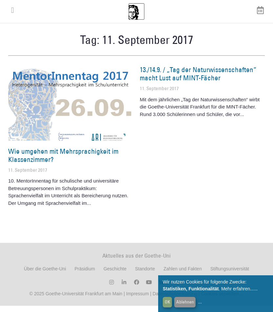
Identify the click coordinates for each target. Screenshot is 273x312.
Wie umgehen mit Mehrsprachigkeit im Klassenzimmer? (63, 161)
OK (167, 302)
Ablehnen (185, 302)
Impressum (137, 299)
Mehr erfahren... (237, 288)
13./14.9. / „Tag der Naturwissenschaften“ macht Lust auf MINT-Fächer (198, 79)
